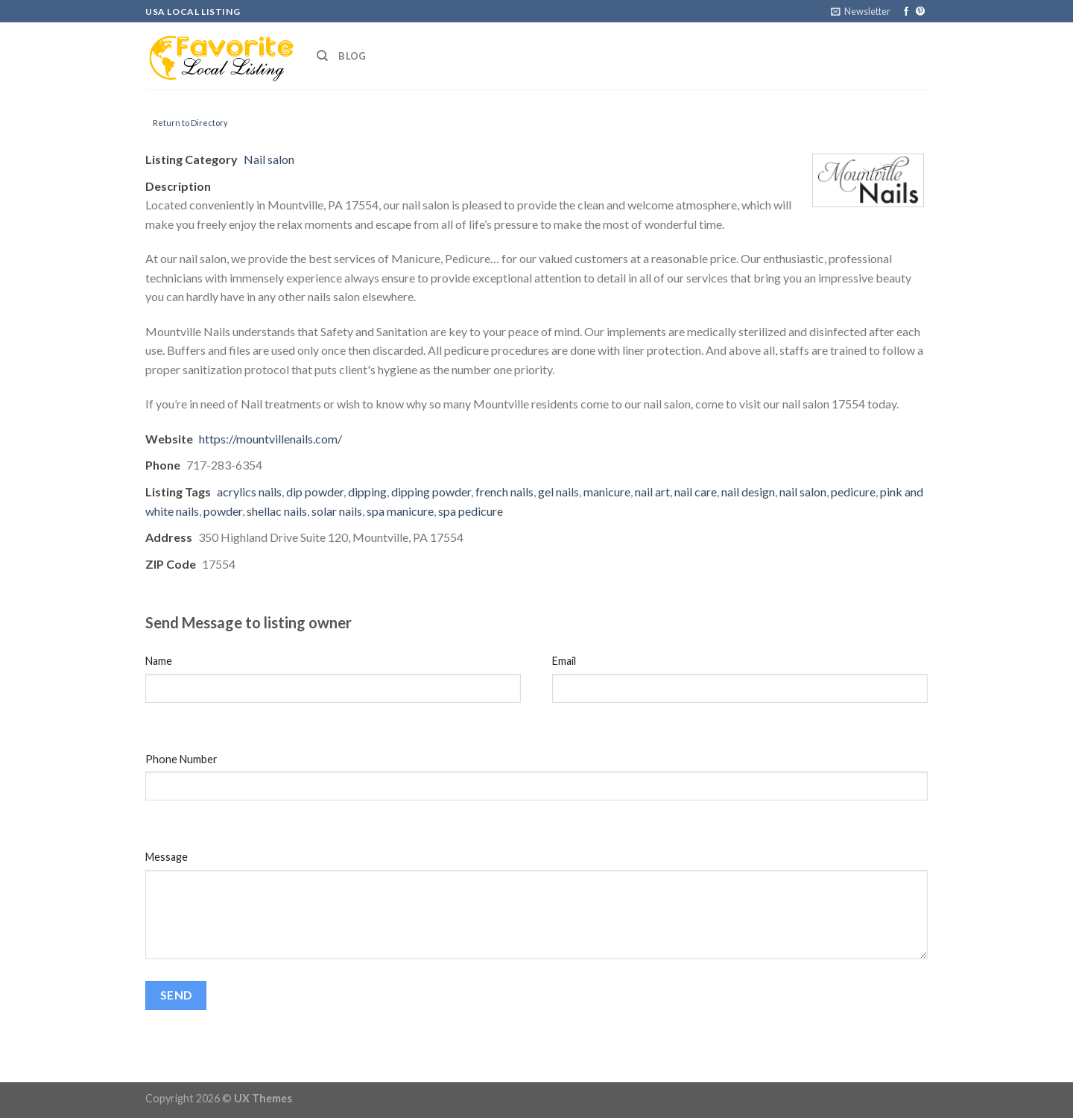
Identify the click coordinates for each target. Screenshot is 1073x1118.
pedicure (853, 491)
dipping (367, 491)
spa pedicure (470, 511)
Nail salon (269, 159)
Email (564, 660)
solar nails (336, 511)
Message (166, 856)
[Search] (322, 56)
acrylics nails (249, 491)
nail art (652, 491)
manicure (606, 491)
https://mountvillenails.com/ (270, 439)
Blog (352, 56)
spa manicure (400, 511)
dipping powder (431, 491)
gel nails (558, 491)
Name (158, 660)
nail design (748, 491)
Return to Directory (190, 122)
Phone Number (181, 759)
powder (222, 511)
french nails (504, 491)
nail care (695, 491)
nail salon (802, 491)
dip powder (315, 491)
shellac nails (277, 511)
